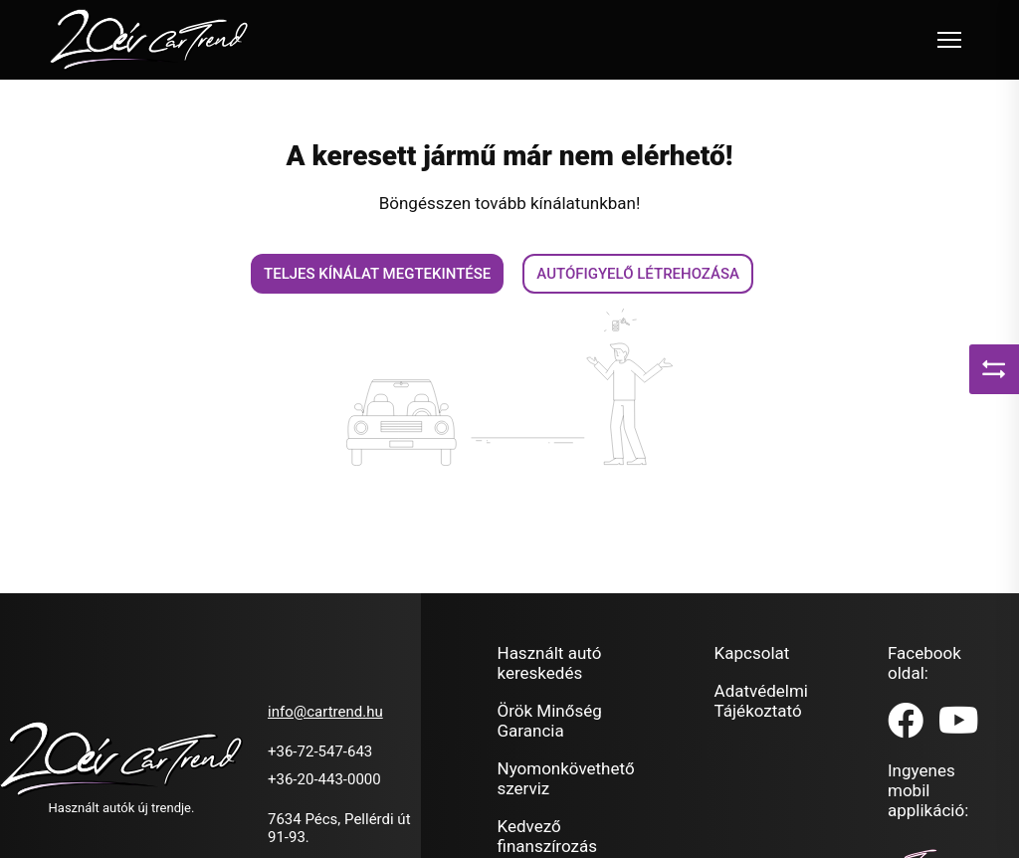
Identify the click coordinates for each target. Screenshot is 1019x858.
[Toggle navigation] (949, 40)
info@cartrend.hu (325, 712)
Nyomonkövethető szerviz (566, 778)
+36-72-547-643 (320, 751)
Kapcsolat (752, 653)
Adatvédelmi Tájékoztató (761, 701)
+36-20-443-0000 (324, 779)
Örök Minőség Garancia (550, 721)
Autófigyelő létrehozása (637, 274)
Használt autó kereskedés (550, 663)
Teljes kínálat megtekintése (377, 274)
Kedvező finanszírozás (547, 836)
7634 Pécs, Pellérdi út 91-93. (339, 828)
